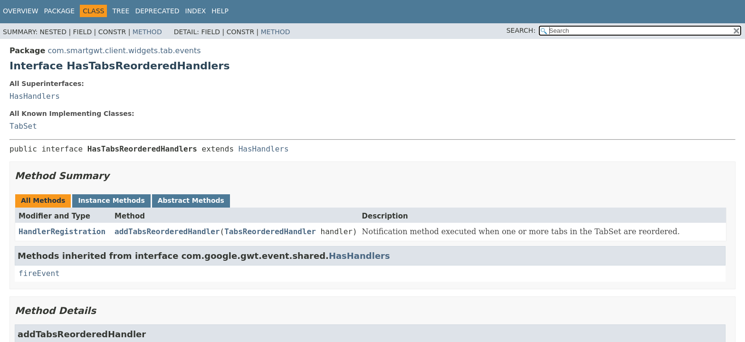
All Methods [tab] (43, 200)
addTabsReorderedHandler (167, 231)
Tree (120, 11)
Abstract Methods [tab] (191, 200)
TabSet (23, 126)
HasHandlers (35, 96)
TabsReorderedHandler (270, 231)
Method (147, 32)
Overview (20, 11)
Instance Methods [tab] (111, 200)
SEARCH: (520, 30)
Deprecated (157, 11)
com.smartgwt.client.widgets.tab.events (124, 50)
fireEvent (39, 273)
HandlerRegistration (62, 231)
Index (195, 11)
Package (59, 11)
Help (220, 11)
